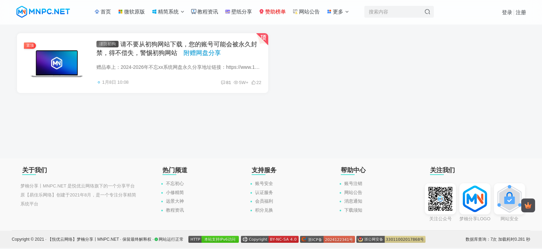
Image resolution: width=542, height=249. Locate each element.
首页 (102, 12)
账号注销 (353, 183)
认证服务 (264, 192)
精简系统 (168, 12)
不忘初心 (175, 183)
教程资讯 (204, 12)
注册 (521, 12)
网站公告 (306, 12)
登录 (507, 12)
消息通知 (353, 201)
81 (226, 82)
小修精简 (175, 192)
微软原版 (131, 12)
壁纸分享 (238, 12)
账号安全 (264, 183)
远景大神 (175, 201)
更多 (338, 12)
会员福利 (264, 201)
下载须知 (353, 210)
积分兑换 (264, 210)
